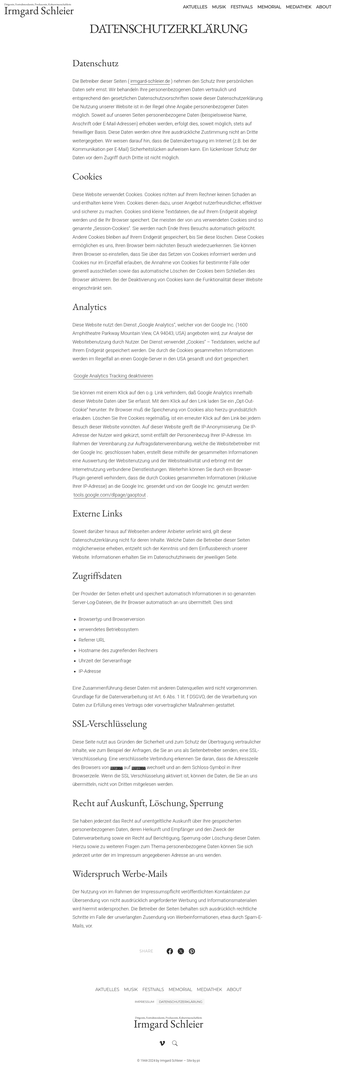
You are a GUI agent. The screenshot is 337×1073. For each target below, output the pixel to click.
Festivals (242, 6)
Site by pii (193, 1060)
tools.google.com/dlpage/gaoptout (109, 497)
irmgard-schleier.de (150, 81)
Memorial (269, 6)
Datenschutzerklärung (180, 1002)
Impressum (144, 1002)
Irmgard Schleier (39, 10)
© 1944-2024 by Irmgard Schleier (160, 1060)
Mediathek (298, 6)
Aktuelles (195, 6)
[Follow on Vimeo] (162, 1043)
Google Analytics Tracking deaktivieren (113, 378)
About (323, 6)
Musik (219, 6)
